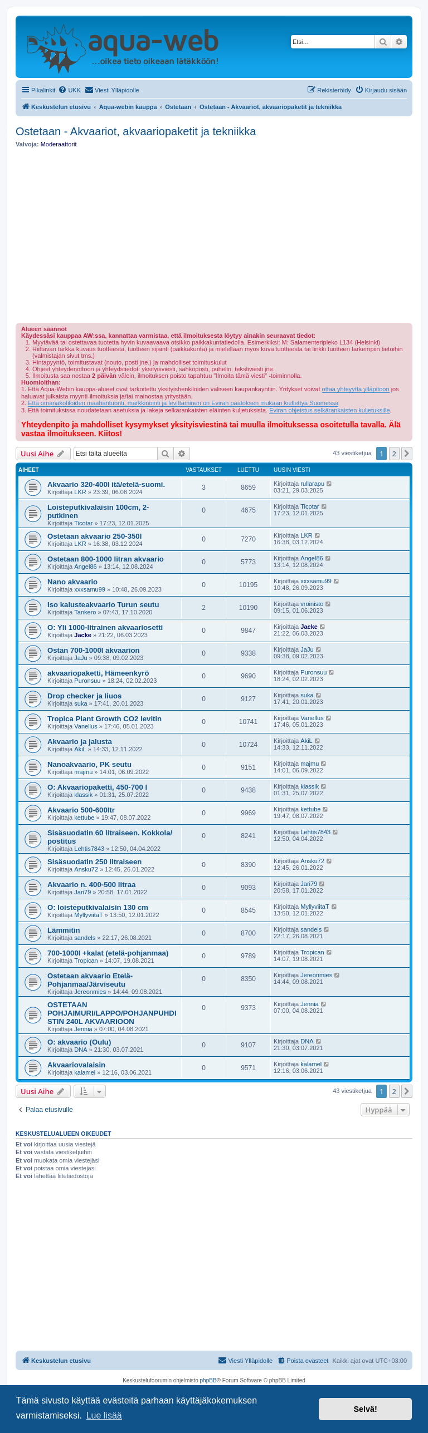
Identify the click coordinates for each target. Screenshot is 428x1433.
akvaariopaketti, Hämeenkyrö (98, 673)
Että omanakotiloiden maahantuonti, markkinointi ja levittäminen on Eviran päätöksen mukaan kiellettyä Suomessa (183, 403)
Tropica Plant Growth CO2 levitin (104, 719)
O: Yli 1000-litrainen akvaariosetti (105, 627)
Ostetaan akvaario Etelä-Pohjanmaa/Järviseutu (90, 980)
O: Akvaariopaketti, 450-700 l (97, 787)
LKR (80, 492)
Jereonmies (90, 991)
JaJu (80, 657)
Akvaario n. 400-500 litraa (91, 884)
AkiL (80, 749)
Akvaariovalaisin (76, 1065)
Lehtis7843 (89, 848)
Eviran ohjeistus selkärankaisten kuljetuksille (329, 410)
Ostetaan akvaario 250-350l (94, 536)
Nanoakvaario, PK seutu (89, 764)
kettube (84, 817)
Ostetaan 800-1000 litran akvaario (105, 559)
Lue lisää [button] (104, 1415)
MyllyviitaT (88, 915)
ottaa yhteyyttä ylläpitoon (356, 389)
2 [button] (394, 454)
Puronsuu (87, 680)
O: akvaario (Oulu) (79, 1042)
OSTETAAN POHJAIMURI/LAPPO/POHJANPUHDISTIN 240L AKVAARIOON (112, 1013)
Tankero (85, 612)
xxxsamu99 (89, 589)
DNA (80, 1049)
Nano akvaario (72, 582)
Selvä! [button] (365, 1409)
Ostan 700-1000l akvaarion (93, 650)
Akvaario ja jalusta (79, 741)
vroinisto (311, 603)
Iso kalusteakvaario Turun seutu (103, 604)
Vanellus (85, 726)
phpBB (208, 1380)
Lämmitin (63, 930)
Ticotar (83, 523)
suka (80, 703)
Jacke (82, 635)
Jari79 (82, 892)
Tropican (86, 960)
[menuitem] (69, 90)
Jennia (83, 1029)
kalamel (84, 1072)
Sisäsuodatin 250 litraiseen (94, 862)
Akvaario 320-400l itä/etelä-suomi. (106, 484)
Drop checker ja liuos (84, 696)
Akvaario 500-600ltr (81, 810)
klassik (83, 794)
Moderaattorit (59, 144)
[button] (406, 453)
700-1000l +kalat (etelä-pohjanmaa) (107, 953)
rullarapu (312, 483)
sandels (84, 937)
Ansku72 (86, 869)
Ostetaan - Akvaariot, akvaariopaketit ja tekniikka (136, 131)
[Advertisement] (214, 235)
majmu (83, 772)
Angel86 (85, 566)
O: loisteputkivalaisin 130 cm (97, 907)
